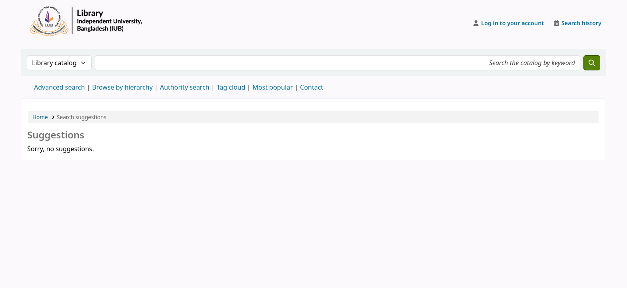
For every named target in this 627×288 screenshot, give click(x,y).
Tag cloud (231, 87)
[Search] (591, 62)
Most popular (273, 87)
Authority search (185, 87)
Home (40, 117)
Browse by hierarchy (122, 87)
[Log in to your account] (508, 23)
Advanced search (59, 87)
